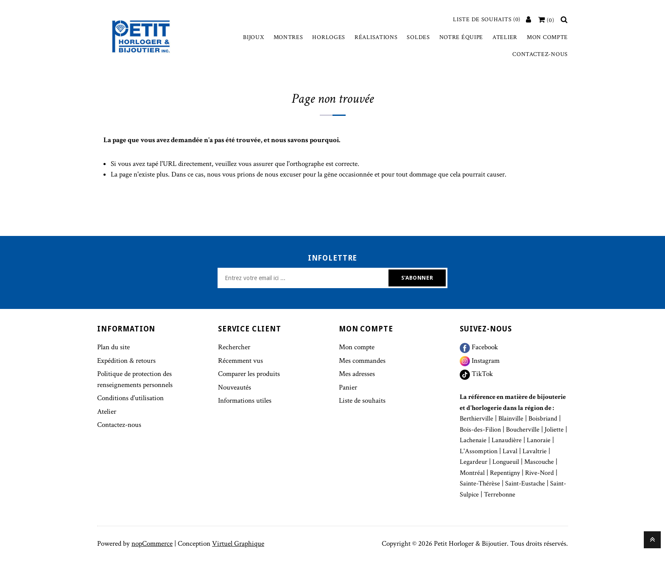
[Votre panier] (546, 20)
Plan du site (113, 347)
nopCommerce (152, 543)
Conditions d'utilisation (130, 398)
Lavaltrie (534, 451)
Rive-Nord (539, 472)
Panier (348, 387)
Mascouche (539, 461)
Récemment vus (240, 360)
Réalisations (376, 37)
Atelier (504, 37)
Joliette (554, 429)
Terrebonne (499, 494)
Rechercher (234, 347)
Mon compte (547, 37)
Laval (510, 451)
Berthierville (476, 418)
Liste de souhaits (362, 400)
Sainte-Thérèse (480, 483)
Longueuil (505, 461)
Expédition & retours (126, 360)
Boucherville (522, 429)
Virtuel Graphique (238, 543)
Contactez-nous (540, 54)
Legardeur (473, 461)
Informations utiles (244, 400)
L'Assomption (478, 451)
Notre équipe (461, 37)
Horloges (328, 37)
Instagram (480, 360)
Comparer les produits (249, 374)
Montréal (472, 472)
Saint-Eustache (525, 483)
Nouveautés (234, 387)
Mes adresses (357, 374)
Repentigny (505, 472)
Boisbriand (542, 418)
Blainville (510, 418)
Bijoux (253, 37)
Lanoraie (538, 440)
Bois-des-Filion (480, 429)
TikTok (476, 374)
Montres (288, 37)
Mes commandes (362, 360)
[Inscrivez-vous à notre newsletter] (304, 277)
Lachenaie (473, 440)
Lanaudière (507, 440)
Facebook (479, 347)
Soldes (418, 37)
